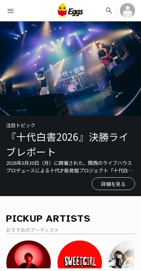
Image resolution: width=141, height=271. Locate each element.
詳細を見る (113, 183)
